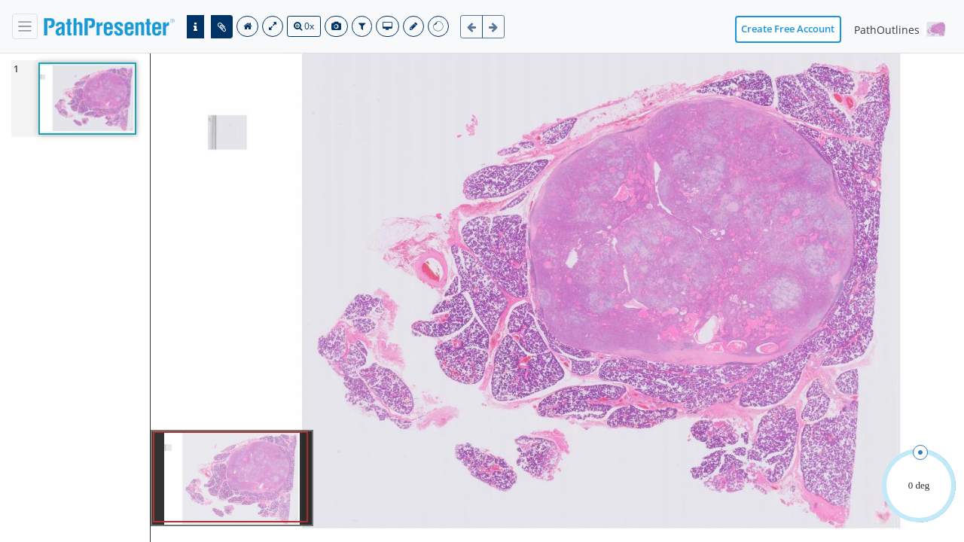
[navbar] (25, 26)
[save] (413, 26)
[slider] (920, 452)
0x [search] (304, 26)
